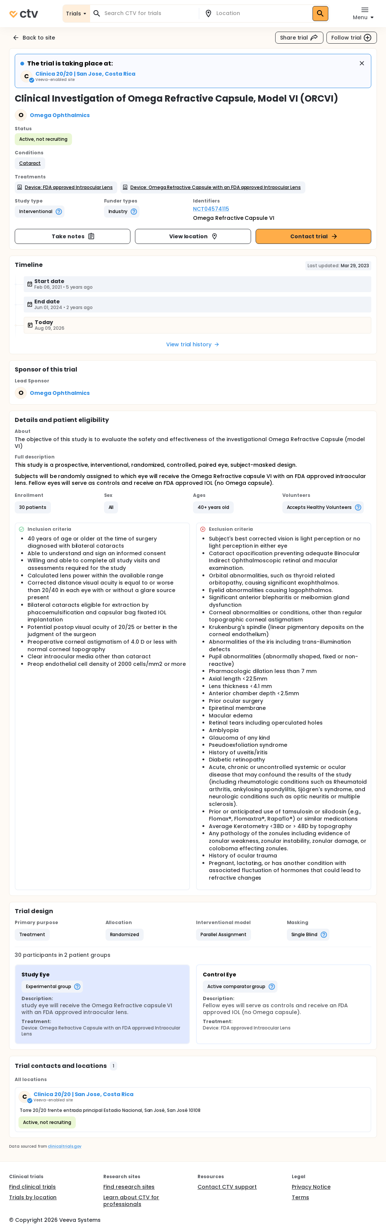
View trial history (193, 344)
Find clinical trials (32, 1186)
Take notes (73, 236)
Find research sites (129, 1186)
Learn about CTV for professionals (131, 1201)
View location (194, 236)
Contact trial (314, 236)
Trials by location (33, 1197)
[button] (30, 163)
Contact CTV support (227, 1186)
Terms (300, 1197)
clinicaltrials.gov (64, 1146)
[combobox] (148, 13)
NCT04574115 (211, 209)
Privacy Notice (311, 1186)
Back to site (33, 37)
